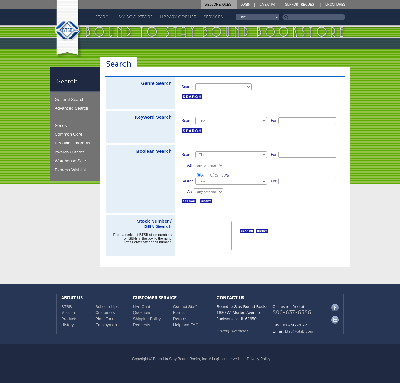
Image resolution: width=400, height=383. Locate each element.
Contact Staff (185, 306)
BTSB (66, 306)
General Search (69, 99)
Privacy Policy (258, 359)
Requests (141, 324)
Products (69, 318)
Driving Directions (232, 331)
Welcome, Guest (219, 4)
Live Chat (268, 4)
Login (245, 4)
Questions (142, 312)
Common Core (68, 134)
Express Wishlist (70, 169)
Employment (106, 324)
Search (103, 17)
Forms (179, 312)
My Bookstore (136, 17)
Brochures (335, 4)
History (67, 324)
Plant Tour (104, 318)
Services (213, 17)
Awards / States (69, 152)
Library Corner (178, 17)
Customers (105, 312)
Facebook (335, 307)
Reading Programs (72, 143)
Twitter (335, 320)
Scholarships (106, 306)
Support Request (300, 4)
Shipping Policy (147, 318)
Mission (68, 312)
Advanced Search (71, 108)
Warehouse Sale (70, 160)
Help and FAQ (186, 324)
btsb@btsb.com (299, 331)
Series (61, 125)
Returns (180, 318)
